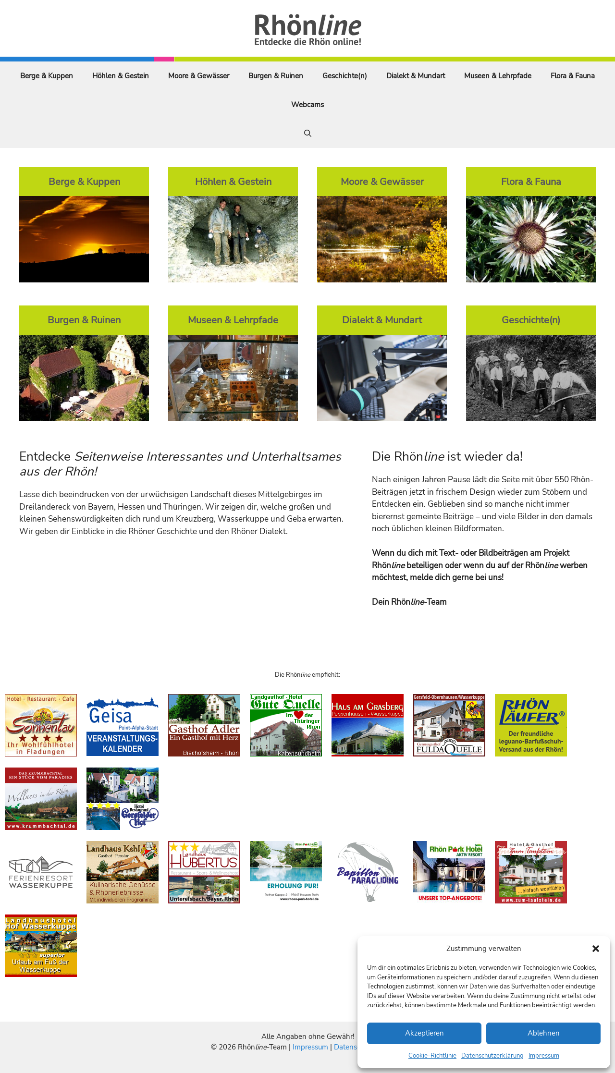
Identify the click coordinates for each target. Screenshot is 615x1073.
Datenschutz (354, 1047)
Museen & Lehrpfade (497, 76)
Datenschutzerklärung (492, 1055)
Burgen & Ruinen (275, 76)
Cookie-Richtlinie (432, 1055)
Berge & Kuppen (46, 76)
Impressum (544, 1055)
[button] (596, 948)
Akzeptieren (424, 1033)
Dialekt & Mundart (415, 76)
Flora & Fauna (573, 76)
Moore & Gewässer (198, 76)
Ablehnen (544, 1033)
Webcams (307, 105)
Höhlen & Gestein (120, 76)
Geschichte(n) (344, 76)
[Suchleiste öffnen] (308, 133)
